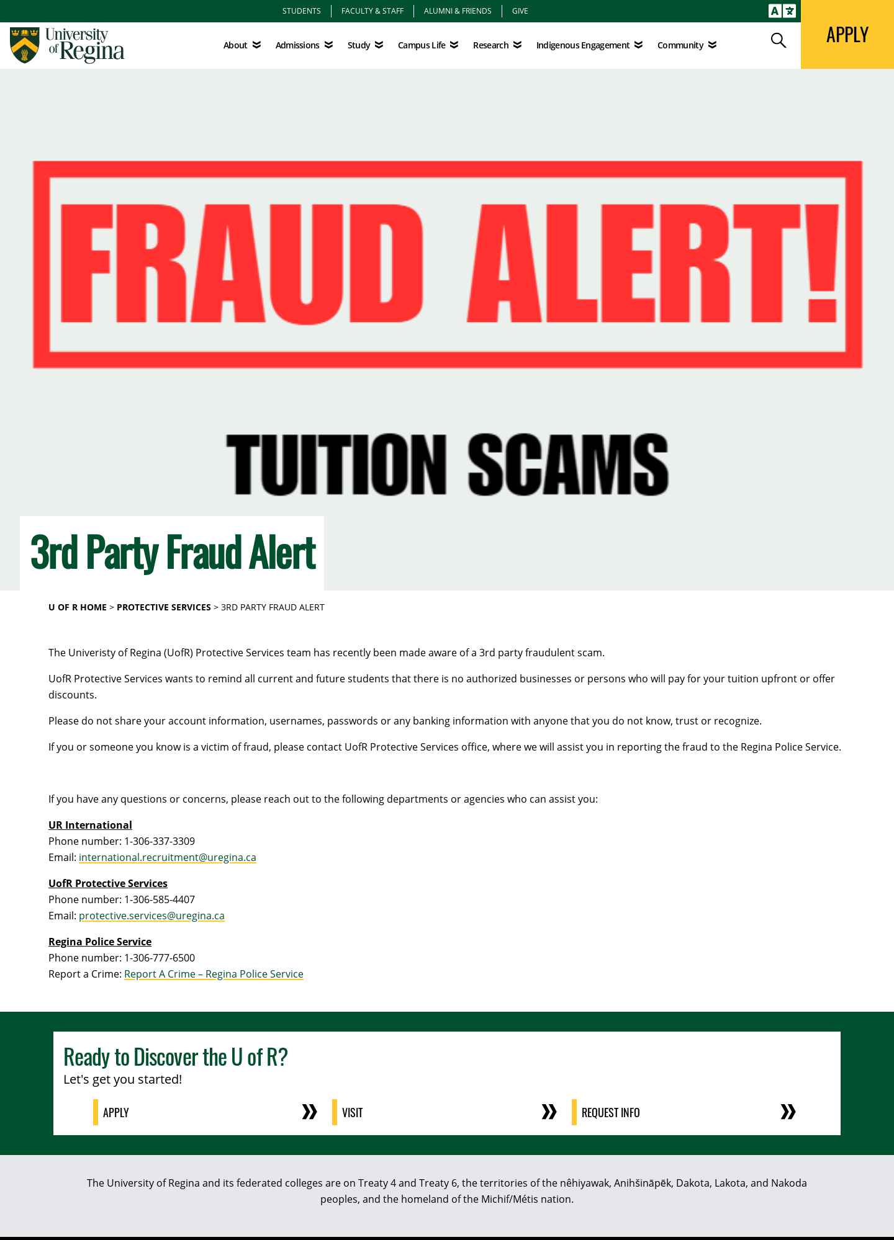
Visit (352, 1112)
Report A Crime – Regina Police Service (214, 974)
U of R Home (77, 607)
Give (520, 11)
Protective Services (164, 607)
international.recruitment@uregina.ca (167, 857)
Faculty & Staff (372, 11)
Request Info (611, 1112)
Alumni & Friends (458, 11)
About (236, 45)
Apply (116, 1112)
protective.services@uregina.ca (152, 915)
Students (301, 11)
